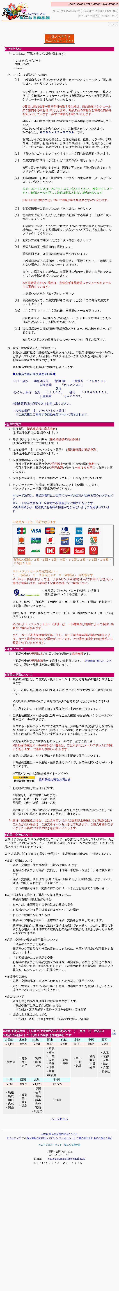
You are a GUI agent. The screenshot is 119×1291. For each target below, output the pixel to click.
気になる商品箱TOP (59, 1133)
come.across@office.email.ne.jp (66, 1158)
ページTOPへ (59, 1118)
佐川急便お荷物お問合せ (54, 779)
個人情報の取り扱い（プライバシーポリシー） (51, 1138)
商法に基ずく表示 (103, 1138)
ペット (73, 1133)
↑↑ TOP (114, 1032)
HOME (45, 1133)
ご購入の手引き (85, 1138)
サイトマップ (14, 1138)
